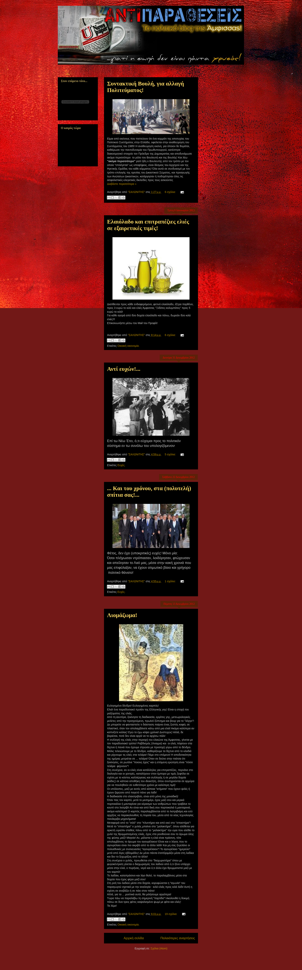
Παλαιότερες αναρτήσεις (177, 938)
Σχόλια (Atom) (159, 948)
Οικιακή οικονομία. (128, 345)
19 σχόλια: (171, 914)
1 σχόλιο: (170, 581)
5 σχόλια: (170, 454)
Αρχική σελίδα (134, 938)
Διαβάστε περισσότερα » (121, 183)
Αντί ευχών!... (123, 369)
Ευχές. (121, 465)
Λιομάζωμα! (122, 615)
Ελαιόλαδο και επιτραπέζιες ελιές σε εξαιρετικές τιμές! (148, 224)
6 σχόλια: (170, 191)
